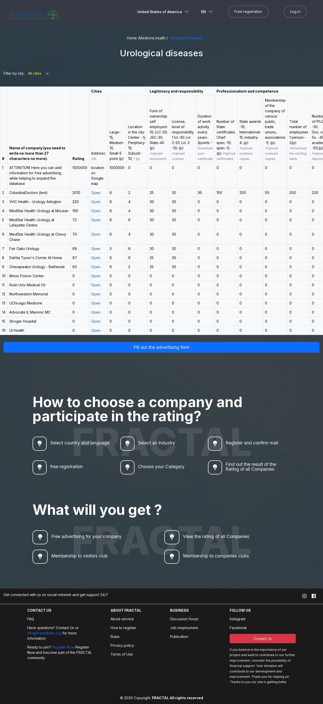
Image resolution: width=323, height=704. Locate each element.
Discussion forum (184, 619)
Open (95, 192)
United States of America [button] (159, 12)
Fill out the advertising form (161, 347)
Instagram (238, 619)
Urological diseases (186, 38)
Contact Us (263, 638)
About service (122, 619)
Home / (133, 38)
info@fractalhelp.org (44, 633)
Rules (115, 636)
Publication (179, 636)
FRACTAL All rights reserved (177, 698)
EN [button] (203, 12)
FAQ (30, 619)
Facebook (238, 628)
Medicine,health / (153, 38)
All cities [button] (34, 73)
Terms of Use (122, 654)
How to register (123, 628)
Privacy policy (122, 645)
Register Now (63, 647)
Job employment (184, 628)
